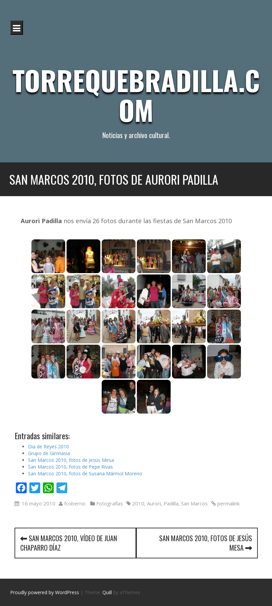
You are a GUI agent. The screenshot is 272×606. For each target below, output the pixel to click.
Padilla (171, 503)
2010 (138, 503)
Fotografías (109, 503)
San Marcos (194, 503)
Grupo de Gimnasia (49, 453)
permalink (228, 503)
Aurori (154, 503)
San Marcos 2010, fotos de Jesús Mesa (71, 460)
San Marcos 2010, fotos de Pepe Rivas (70, 467)
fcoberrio (74, 503)
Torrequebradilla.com (136, 95)
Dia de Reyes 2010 (48, 446)
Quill (107, 592)
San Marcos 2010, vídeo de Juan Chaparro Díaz (68, 543)
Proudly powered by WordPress (44, 592)
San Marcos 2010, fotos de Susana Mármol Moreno (85, 473)
